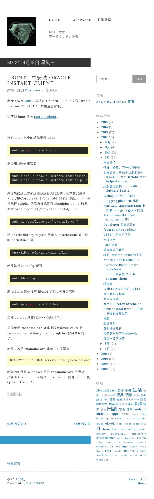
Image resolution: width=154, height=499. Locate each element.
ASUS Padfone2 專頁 (115, 101)
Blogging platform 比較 (121, 201)
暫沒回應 (51, 90)
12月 (108, 142)
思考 (143, 395)
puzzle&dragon (126, 437)
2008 (105, 369)
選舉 (130, 409)
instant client (45, 116)
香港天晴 (105, 20)
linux (107, 429)
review (141, 438)
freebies (130, 423)
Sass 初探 (110, 245)
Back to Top (137, 479)
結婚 (118, 404)
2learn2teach (106, 390)
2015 (105, 122)
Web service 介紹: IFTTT (122, 288)
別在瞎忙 (109, 162)
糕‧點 (21, 479)
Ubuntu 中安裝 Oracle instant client (39, 80)
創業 (112, 404)
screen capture (135, 442)
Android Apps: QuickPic (121, 260)
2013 (105, 132)
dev (144, 418)
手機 (128, 390)
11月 (108, 147)
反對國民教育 (112, 328)
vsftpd (134, 455)
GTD (143, 423)
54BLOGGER (35, 483)
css (128, 418)
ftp (138, 423)
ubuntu (35, 90)
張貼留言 (13, 463)
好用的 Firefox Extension (122, 304)
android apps (107, 414)
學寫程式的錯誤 (114, 250)
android (140, 409)
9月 (108, 157)
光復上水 (109, 239)
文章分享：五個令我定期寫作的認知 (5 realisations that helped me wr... (124, 177)
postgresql (119, 433)
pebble (101, 433)
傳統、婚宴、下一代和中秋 (121, 167)
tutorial (117, 451)
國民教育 (102, 404)
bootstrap (102, 418)
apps (125, 414)
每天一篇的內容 (114, 338)
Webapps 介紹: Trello (119, 196)
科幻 (106, 399)
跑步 (124, 404)
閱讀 (112, 409)
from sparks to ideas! (119, 229)
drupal (100, 423)
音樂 (113, 399)
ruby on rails (108, 442)
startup (121, 446)
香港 (119, 399)
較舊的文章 (15, 424)
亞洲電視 (109, 323)
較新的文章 (82, 424)
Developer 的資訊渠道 (119, 224)
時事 (137, 399)
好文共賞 (110, 395)
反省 (121, 390)
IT (26, 90)
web (143, 455)
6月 (108, 348)
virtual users (119, 455)
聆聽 (106, 318)
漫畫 (103, 409)
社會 (136, 395)
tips (108, 451)
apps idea (139, 413)
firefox (120, 423)
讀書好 (108, 283)
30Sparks (82, 20)
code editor (117, 418)
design (135, 418)
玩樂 (129, 395)
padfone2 (125, 429)
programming (106, 438)
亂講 (138, 403)
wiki (28, 101)
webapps (102, 459)
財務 (143, 399)
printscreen (139, 433)
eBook (110, 423)
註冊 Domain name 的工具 (122, 255)
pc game (140, 429)
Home (54, 20)
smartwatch (104, 446)
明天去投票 (111, 299)
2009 (105, 363)
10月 (108, 152)
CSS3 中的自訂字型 (117, 234)
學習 (122, 409)
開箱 (131, 404)
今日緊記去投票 (114, 294)
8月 (108, 343)
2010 (105, 358)
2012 (105, 137)
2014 (105, 127)
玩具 (120, 395)
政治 (99, 399)
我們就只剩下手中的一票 (120, 333)
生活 (137, 390)
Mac (115, 429)
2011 (104, 353)
